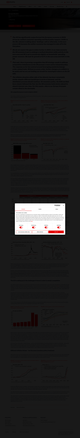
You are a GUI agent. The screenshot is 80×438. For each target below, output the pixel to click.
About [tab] (57, 209)
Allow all (56, 231)
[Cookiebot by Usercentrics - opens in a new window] (56, 205)
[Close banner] (63, 205)
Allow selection (40, 231)
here (32, 221)
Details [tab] (40, 209)
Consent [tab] (23, 209)
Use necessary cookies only (24, 231)
